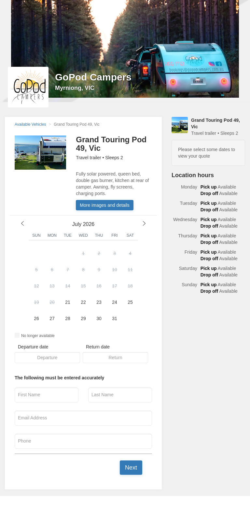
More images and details (105, 205)
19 (36, 302)
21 (67, 302)
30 (99, 318)
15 (83, 286)
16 (99, 286)
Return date (98, 346)
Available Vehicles (30, 124)
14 (67, 286)
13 (52, 286)
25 (130, 302)
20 (52, 302)
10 (114, 269)
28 (67, 318)
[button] (83, 287)
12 (36, 286)
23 (99, 302)
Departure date (33, 346)
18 (130, 286)
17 (114, 286)
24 (114, 302)
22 (83, 302)
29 (83, 318)
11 (130, 269)
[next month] (144, 223)
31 (114, 318)
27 (52, 318)
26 (36, 318)
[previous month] (22, 223)
